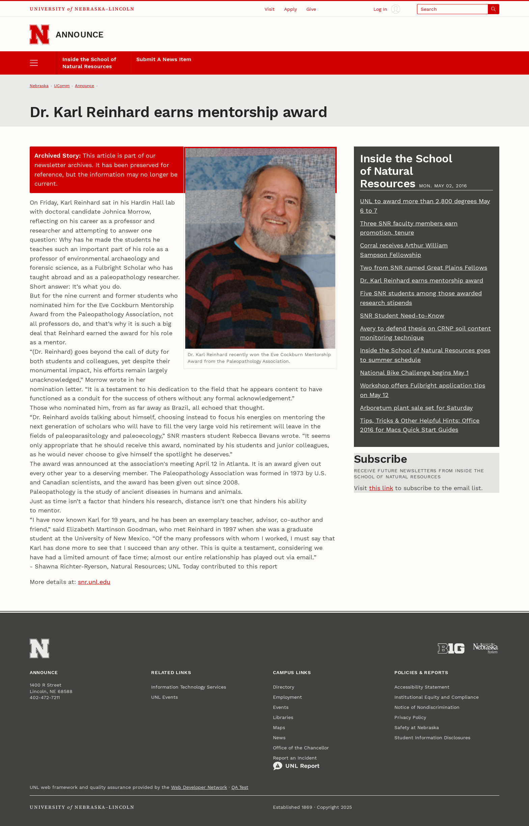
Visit (269, 9)
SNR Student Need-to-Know (402, 315)
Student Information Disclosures (432, 737)
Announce (80, 34)
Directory (283, 687)
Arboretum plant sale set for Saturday (416, 407)
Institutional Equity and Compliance (436, 697)
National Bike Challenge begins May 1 (414, 372)
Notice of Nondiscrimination (427, 707)
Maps (279, 727)
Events (280, 707)
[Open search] (458, 9)
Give (311, 9)
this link (381, 487)
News (279, 737)
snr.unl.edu (94, 581)
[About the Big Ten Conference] (451, 648)
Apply (290, 9)
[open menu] (43, 63)
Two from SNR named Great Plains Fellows (423, 267)
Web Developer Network (199, 787)
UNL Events (164, 697)
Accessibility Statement (421, 687)
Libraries (283, 717)
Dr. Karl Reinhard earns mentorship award (421, 280)
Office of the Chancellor (301, 747)
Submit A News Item (163, 59)
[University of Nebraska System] (486, 648)
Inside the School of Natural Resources (89, 63)
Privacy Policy (410, 717)
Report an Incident (296, 763)
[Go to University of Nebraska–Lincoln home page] (39, 34)
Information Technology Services (188, 687)
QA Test (239, 787)
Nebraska (39, 85)
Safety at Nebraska (416, 727)
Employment (287, 697)
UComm (61, 85)
